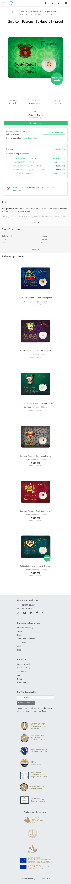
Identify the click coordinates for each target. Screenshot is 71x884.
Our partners (22, 671)
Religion (47, 12)
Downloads (22, 682)
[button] (7, 56)
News (19, 679)
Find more (17, 190)
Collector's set (35, 12)
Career (20, 675)
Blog (19, 650)
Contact (20, 631)
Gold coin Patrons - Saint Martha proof (35, 511)
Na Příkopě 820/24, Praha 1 (24, 158)
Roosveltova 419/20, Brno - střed (27, 166)
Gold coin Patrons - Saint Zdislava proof (35, 350)
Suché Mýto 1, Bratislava (23, 173)
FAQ (19, 635)
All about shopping (24, 627)
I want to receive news (26, 703)
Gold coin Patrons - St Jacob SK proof (35, 566)
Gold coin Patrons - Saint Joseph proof (35, 456)
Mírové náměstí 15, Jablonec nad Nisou (29, 169)
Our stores (21, 642)
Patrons (56, 12)
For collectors (22, 12)
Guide (19, 646)
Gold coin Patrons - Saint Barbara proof (35, 298)
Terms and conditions (26, 639)
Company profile (24, 664)
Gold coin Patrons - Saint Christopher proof (35, 403)
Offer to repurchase (53, 132)
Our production (23, 668)
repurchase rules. (30, 138)
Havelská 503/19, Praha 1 (23, 162)
